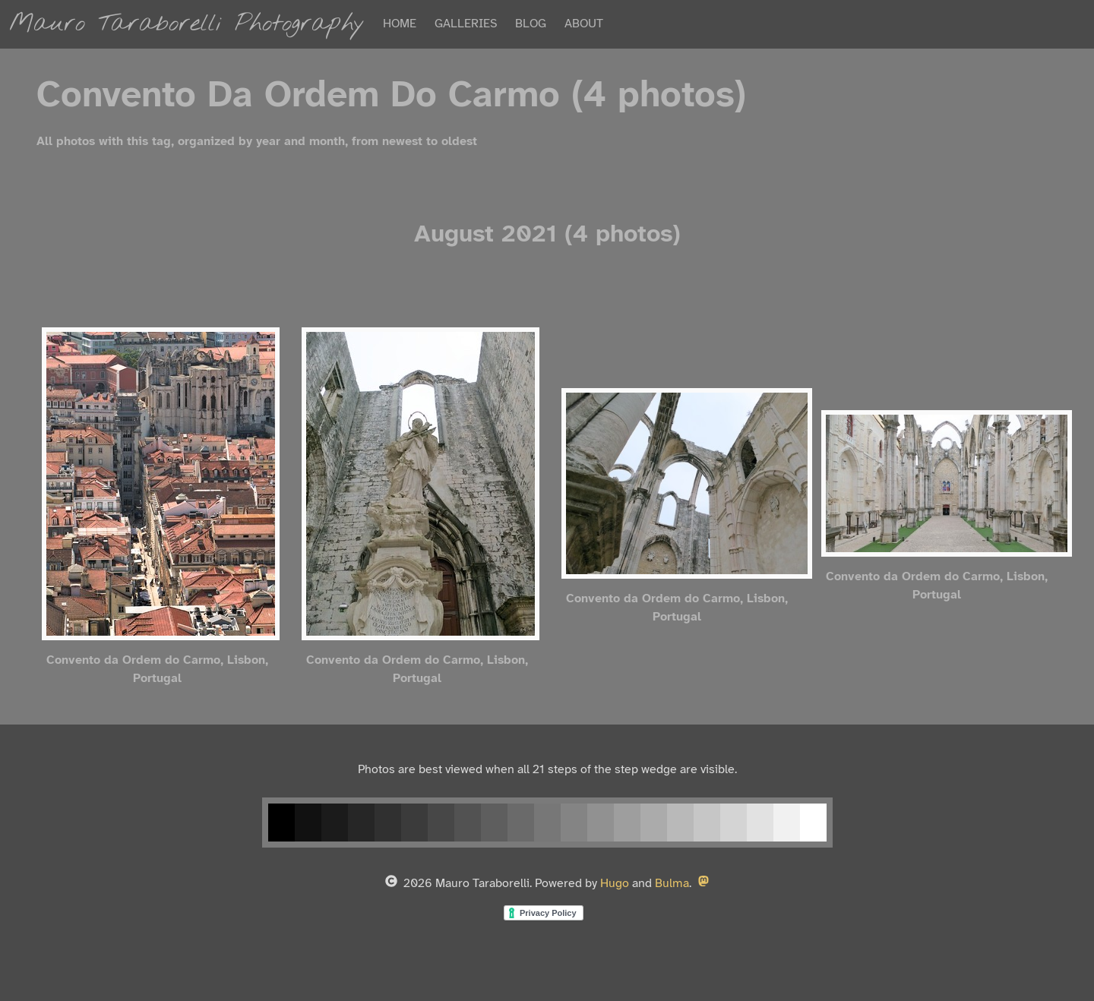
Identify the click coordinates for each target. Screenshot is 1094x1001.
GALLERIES (466, 23)
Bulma (672, 883)
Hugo (614, 883)
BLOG (530, 23)
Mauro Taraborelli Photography (187, 24)
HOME (399, 23)
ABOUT (583, 23)
